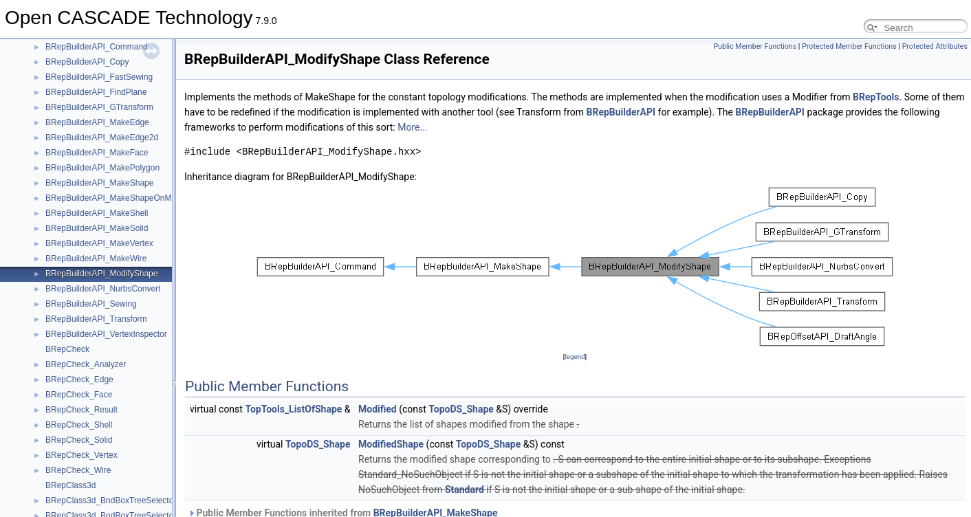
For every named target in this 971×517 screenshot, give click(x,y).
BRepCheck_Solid (78, 440)
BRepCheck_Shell (78, 425)
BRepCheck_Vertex (81, 455)
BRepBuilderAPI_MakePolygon (102, 168)
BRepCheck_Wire (78, 470)
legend (575, 356)
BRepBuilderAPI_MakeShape (99, 183)
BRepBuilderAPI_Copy (87, 62)
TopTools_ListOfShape (293, 409)
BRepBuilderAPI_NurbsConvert (102, 289)
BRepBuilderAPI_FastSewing (99, 77)
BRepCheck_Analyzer (85, 364)
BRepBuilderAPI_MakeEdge (97, 122)
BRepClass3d (70, 485)
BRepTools (876, 96)
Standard (464, 489)
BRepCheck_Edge (79, 379)
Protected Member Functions (849, 46)
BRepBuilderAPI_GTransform (99, 107)
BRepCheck (67, 349)
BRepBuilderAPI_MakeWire (95, 258)
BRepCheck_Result (81, 410)
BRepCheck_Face (78, 394)
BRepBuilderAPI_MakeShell (96, 213)
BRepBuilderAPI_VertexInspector (106, 334)
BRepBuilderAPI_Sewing (91, 304)
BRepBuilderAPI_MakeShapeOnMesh (115, 198)
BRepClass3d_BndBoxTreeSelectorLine (118, 500)
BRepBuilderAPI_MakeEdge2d (101, 137)
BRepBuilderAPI (621, 112)
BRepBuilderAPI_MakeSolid (96, 228)
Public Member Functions (754, 46)
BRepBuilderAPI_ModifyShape (101, 273)
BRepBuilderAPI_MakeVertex (99, 243)
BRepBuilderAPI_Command (96, 47)
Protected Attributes (935, 46)
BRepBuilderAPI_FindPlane (95, 92)
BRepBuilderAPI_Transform (96, 319)
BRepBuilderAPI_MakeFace (96, 152)
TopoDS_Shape (461, 409)
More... (412, 127)
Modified (377, 409)
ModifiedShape (391, 444)
